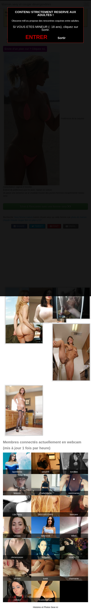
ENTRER (36, 37)
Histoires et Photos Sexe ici (45, 607)
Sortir (61, 38)
